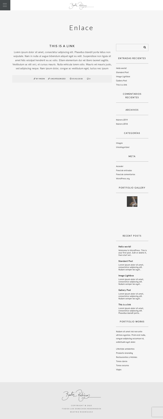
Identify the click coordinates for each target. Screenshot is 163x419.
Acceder (119, 166)
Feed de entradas (124, 170)
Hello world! (121, 68)
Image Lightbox (123, 76)
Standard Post (122, 72)
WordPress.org (123, 178)
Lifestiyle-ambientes (125, 349)
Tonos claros (121, 361)
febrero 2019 (122, 120)
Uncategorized (58, 79)
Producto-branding (124, 353)
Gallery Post (121, 80)
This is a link (62, 46)
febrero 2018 (122, 124)
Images (119, 143)
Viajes (118, 369)
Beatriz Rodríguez (81, 412)
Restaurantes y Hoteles (126, 357)
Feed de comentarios (125, 174)
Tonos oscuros (122, 365)
